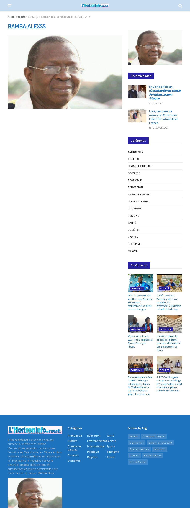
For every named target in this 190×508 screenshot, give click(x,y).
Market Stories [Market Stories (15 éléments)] (152, 455)
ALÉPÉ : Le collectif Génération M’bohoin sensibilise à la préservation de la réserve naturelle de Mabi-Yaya (169, 302)
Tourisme (134, 244)
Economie (135, 180)
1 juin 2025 (155, 103)
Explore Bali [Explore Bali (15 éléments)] (137, 442)
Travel (132, 251)
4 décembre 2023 (159, 127)
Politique (134, 208)
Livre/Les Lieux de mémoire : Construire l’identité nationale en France (163, 117)
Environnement (139, 194)
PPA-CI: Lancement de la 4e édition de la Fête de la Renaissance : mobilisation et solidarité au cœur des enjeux (140, 302)
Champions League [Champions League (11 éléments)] (154, 436)
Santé (132, 222)
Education (135, 187)
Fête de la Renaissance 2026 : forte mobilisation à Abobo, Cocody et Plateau (140, 341)
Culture (134, 159)
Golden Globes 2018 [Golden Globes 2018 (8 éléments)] (160, 442)
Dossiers (134, 173)
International (138, 201)
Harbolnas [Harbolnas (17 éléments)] (160, 449)
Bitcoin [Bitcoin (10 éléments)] (134, 436)
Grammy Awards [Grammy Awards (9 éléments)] (139, 449)
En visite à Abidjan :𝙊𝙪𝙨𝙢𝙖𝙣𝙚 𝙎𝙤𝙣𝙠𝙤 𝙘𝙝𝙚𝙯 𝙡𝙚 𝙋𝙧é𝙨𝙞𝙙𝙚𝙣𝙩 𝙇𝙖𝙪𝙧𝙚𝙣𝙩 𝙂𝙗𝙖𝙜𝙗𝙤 (165, 92)
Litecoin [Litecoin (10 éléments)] (134, 455)
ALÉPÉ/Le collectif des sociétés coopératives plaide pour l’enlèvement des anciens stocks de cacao (168, 343)
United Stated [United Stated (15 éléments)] (138, 462)
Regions (133, 215)
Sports (21, 16)
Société (133, 230)
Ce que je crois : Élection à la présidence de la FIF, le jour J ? (59, 16)
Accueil (11, 16)
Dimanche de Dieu (140, 166)
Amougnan (135, 152)
